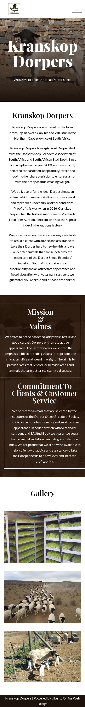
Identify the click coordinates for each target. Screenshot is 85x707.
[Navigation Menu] (77, 9)
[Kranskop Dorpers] (14, 9)
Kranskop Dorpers (18, 698)
